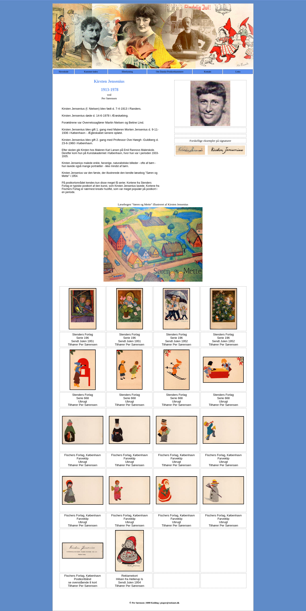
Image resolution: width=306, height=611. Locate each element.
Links (238, 71)
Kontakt (207, 71)
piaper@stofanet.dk (169, 603)
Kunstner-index (91, 71)
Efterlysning (127, 71)
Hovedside (63, 71)
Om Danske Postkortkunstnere (169, 71)
